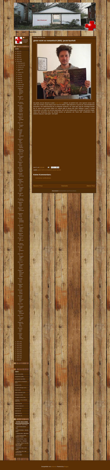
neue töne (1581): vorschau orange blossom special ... (20, 108)
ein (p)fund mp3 (18, 379)
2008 (18, 355)
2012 (18, 347)
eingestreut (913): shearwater (21, 209)
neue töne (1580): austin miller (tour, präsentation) (21, 133)
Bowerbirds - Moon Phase (22, 424)
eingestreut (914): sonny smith (20, 204)
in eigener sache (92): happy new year (20, 336)
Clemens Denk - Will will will (22, 433)
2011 (18, 349)
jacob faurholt (59, 103)
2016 (18, 61)
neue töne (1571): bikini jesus (20, 329)
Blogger (66, 466)
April (19, 80)
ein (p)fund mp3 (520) (21, 199)
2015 (18, 341)
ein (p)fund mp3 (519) (21, 244)
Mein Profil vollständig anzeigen (25, 41)
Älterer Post (91, 186)
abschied (17, 408)
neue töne (17, 374)
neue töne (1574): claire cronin (20, 280)
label (23, 32)
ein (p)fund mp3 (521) (21, 103)
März (19, 82)
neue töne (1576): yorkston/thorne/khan (21, 221)
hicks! (16, 390)
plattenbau (17, 413)
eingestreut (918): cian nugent (20, 141)
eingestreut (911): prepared (20, 234)
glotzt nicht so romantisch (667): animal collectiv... (21, 228)
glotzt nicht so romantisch (45, 170)
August (20, 72)
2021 (18, 51)
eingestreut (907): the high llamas (20, 324)
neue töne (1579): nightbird (20, 146)
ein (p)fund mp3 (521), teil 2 (20, 98)
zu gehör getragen (19, 387)
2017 (18, 59)
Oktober (20, 67)
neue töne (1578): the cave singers (20, 169)
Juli (19, 74)
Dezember (20, 63)
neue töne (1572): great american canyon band (20, 298)
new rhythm (18, 415)
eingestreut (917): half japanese (21, 150)
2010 (18, 351)
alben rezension (19, 392)
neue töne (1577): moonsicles (21, 175)
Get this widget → (19, 454)
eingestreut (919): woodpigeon (20, 118)
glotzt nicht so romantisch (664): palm (21, 306)
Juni (19, 76)
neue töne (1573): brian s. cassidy (20, 291)
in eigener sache (19, 397)
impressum (32, 32)
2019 (18, 55)
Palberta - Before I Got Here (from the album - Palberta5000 (22, 444)
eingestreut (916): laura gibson (20, 163)
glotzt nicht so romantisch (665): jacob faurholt (21, 265)
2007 (18, 357)
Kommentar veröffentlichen (43, 178)
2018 (18, 57)
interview (17, 411)
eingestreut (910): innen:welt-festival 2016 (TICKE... (21, 273)
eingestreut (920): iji (20, 114)
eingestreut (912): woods (20, 215)
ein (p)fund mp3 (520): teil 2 (20, 195)
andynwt (53, 466)
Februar (20, 84)
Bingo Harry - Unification (22, 440)
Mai (19, 78)
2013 (18, 345)
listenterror (17, 395)
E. (25, 37)
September (20, 69)
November (20, 65)
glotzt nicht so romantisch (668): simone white (21, 188)
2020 (18, 53)
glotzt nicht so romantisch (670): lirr (21, 125)
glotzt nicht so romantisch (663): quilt (21, 318)
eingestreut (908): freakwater (21, 312)
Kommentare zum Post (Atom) (67, 191)
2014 (18, 343)
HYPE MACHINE (22, 422)
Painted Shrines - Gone (21, 439)
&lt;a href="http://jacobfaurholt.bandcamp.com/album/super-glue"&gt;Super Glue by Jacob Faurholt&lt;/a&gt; (64, 118)
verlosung (17, 403)
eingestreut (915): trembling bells (20, 181)
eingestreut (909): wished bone (20, 286)
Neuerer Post (37, 186)
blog (17, 32)
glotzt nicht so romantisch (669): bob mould (21, 157)
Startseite (64, 186)
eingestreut (17, 376)
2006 (18, 360)
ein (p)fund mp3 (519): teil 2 (20, 239)
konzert (17, 385)
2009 (18, 353)
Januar (19, 86)
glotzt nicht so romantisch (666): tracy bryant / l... (21, 257)
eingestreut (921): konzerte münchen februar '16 (20, 91)
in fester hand (18, 406)
